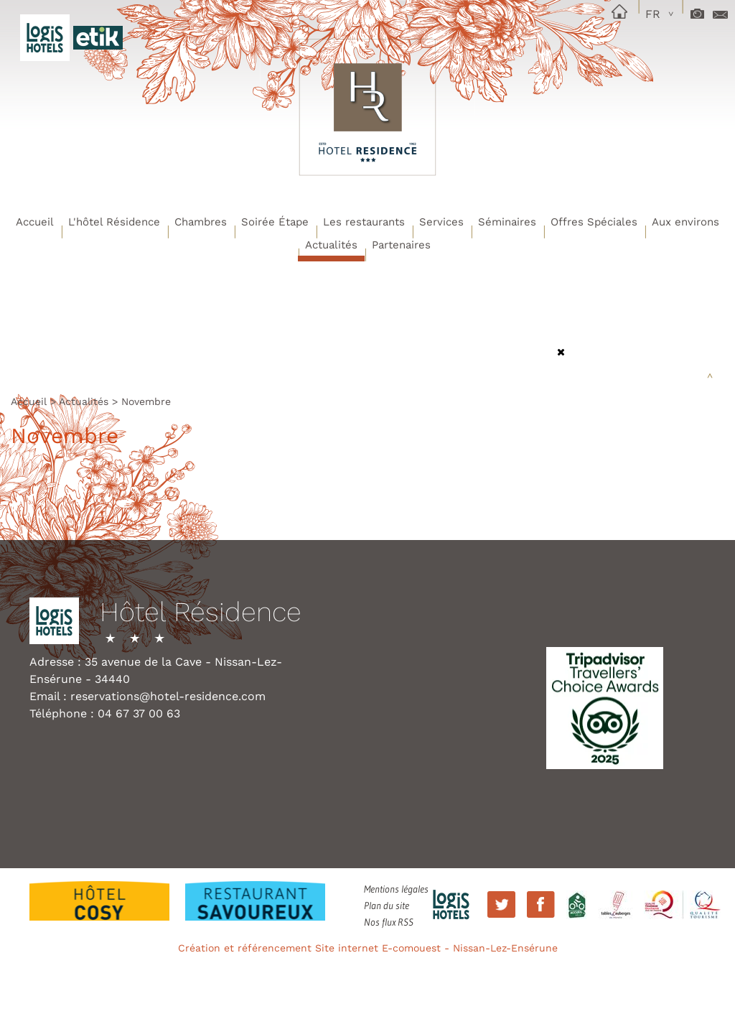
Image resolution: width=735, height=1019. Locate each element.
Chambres (200, 221)
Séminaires (507, 221)
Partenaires (401, 244)
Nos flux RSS (388, 922)
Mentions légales (396, 889)
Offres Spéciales (594, 221)
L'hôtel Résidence (114, 221)
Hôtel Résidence (200, 612)
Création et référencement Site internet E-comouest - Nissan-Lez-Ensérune (368, 948)
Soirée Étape (275, 221)
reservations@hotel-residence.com (168, 696)
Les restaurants (364, 221)
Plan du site (386, 905)
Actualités (331, 244)
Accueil (35, 221)
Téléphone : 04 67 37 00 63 (104, 713)
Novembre (146, 401)
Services (441, 221)
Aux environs (685, 221)
